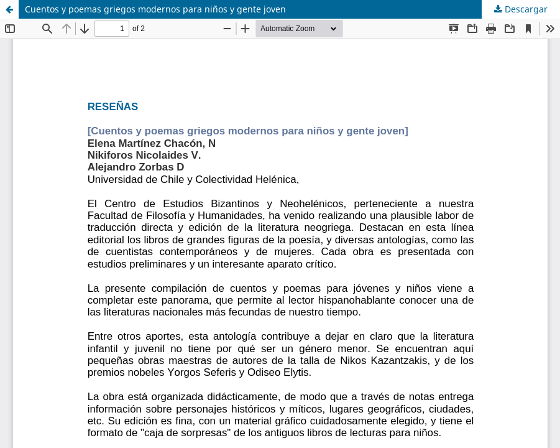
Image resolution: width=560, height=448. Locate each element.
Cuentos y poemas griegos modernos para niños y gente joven (155, 9)
